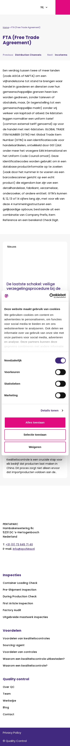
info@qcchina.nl (24, 549)
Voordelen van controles (20, 652)
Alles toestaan (35, 422)
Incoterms (57, 54)
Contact (8, 714)
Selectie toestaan (35, 434)
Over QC (8, 687)
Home (6, 27)
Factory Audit (12, 610)
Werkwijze (9, 701)
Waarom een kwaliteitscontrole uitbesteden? (34, 659)
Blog (6, 707)
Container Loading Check (20, 583)
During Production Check (20, 596)
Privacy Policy (12, 733)
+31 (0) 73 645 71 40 (19, 544)
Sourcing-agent (13, 645)
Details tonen (49, 410)
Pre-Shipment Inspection (19, 590)
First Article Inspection (18, 603)
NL (42, 7)
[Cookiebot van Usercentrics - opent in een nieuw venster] (50, 295)
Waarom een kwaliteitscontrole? (25, 665)
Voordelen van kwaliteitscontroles (26, 638)
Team (7, 694)
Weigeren (35, 447)
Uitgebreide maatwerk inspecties (25, 617)
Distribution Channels (22, 54)
